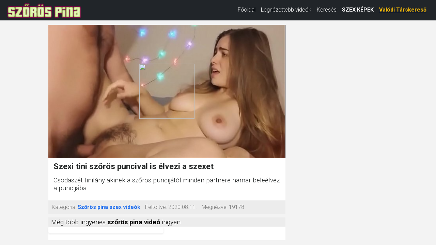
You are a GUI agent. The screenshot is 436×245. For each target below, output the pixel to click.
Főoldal (246, 9)
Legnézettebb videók (286, 9)
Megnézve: (215, 207)
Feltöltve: (156, 207)
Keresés (327, 9)
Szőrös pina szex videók (109, 207)
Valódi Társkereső (402, 9)
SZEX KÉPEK (358, 9)
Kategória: (64, 207)
